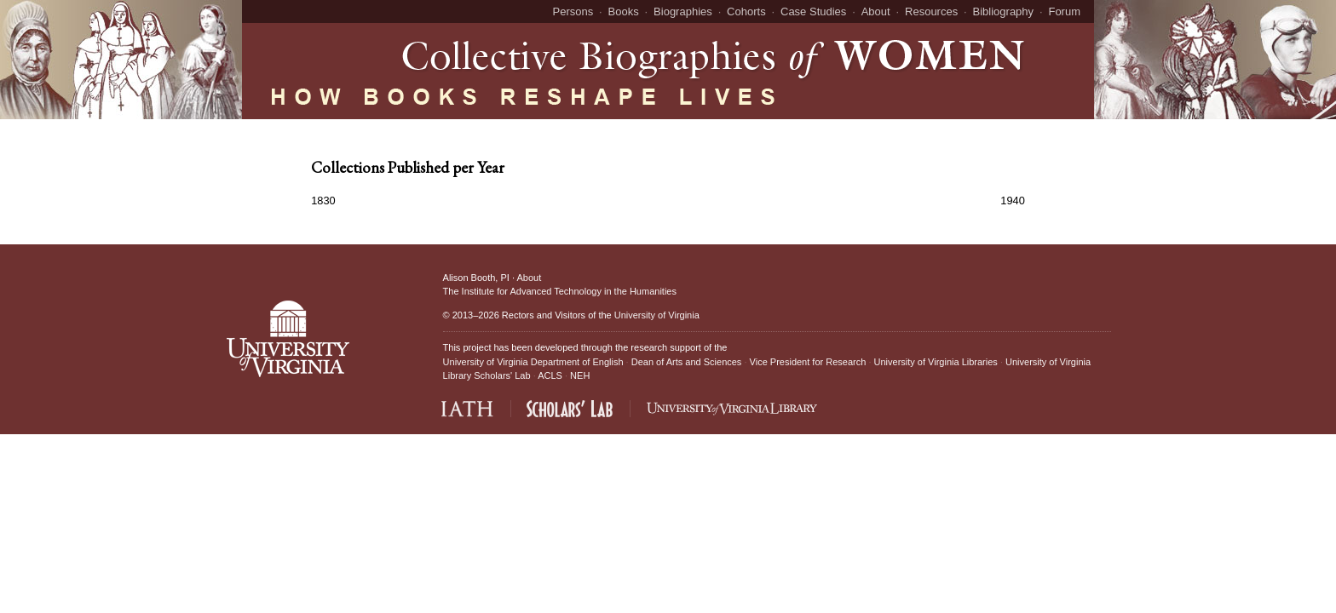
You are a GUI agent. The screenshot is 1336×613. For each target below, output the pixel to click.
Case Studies (813, 11)
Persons (573, 11)
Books (623, 11)
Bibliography (1003, 11)
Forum (1064, 11)
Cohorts (746, 11)
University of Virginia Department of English (533, 362)
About (875, 11)
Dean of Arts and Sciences (686, 362)
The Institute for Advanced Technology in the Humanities (560, 291)
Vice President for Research (808, 362)
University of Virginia (657, 315)
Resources (931, 11)
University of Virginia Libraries (936, 362)
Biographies (683, 11)
